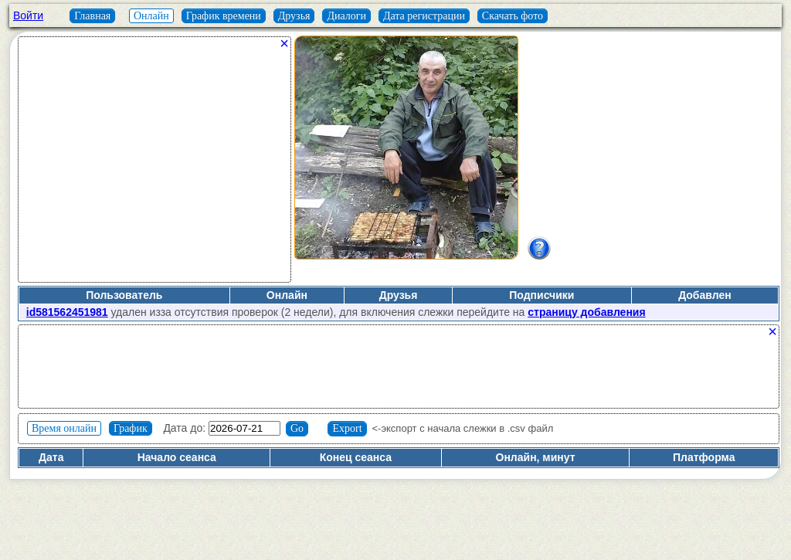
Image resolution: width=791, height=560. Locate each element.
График (131, 428)
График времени (223, 16)
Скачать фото (512, 16)
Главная (92, 16)
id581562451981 (67, 312)
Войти (28, 15)
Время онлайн (64, 428)
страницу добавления (586, 312)
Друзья (294, 16)
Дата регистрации (424, 16)
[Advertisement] (154, 165)
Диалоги (346, 16)
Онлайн (151, 16)
